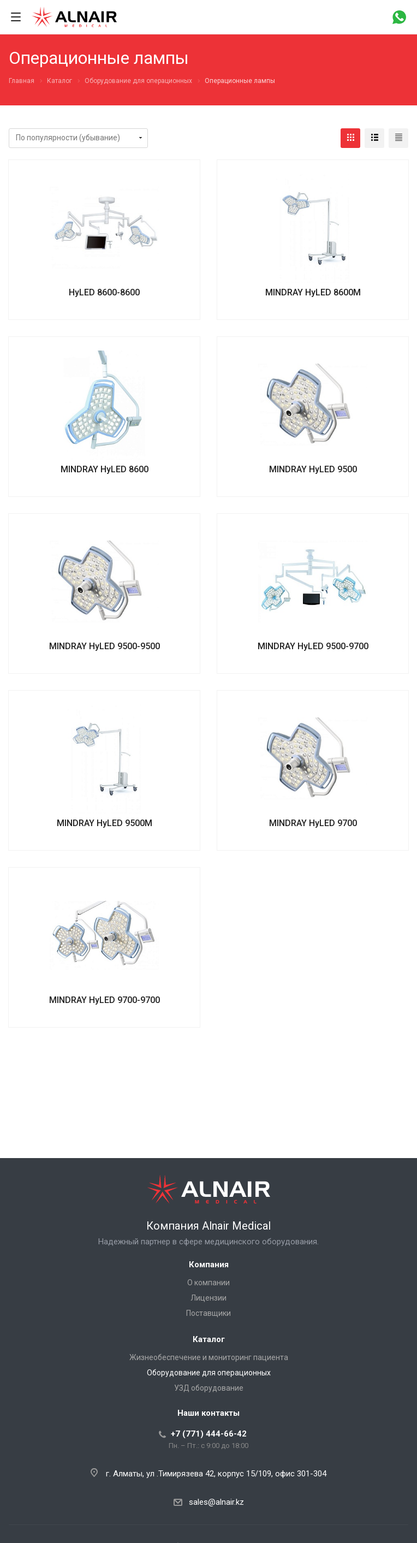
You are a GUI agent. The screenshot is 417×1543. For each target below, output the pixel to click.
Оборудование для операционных (209, 1372)
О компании (208, 1282)
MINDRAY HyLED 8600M (313, 292)
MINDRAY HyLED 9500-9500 (104, 646)
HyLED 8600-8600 (104, 292)
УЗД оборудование (208, 1388)
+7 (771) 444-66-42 (209, 1434)
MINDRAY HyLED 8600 (104, 469)
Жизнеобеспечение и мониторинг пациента (208, 1357)
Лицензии (208, 1297)
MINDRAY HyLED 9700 (313, 823)
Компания (209, 1264)
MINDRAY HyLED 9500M (104, 823)
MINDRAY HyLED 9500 (313, 469)
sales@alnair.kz (216, 1502)
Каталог (209, 1339)
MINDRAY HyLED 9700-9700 (104, 1000)
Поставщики (208, 1313)
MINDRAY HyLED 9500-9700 (313, 646)
